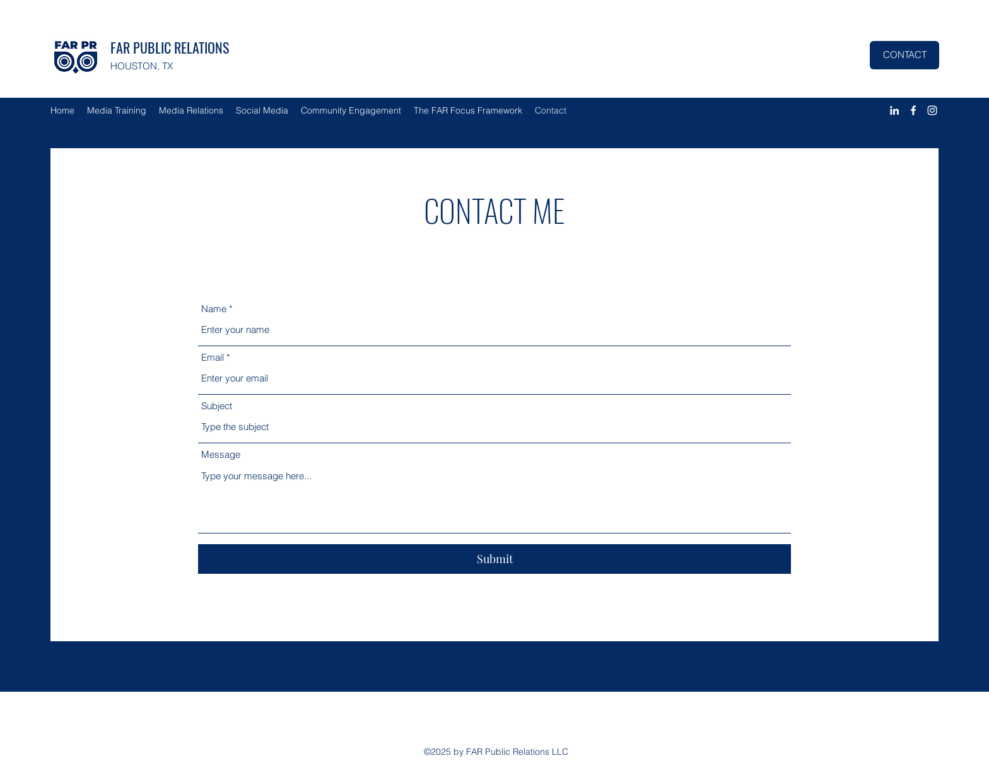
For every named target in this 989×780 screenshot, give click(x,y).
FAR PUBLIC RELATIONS (169, 47)
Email (212, 357)
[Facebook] (913, 110)
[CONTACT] (904, 55)
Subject (216, 405)
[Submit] (494, 559)
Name (213, 308)
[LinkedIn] (894, 110)
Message (220, 454)
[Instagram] (932, 110)
